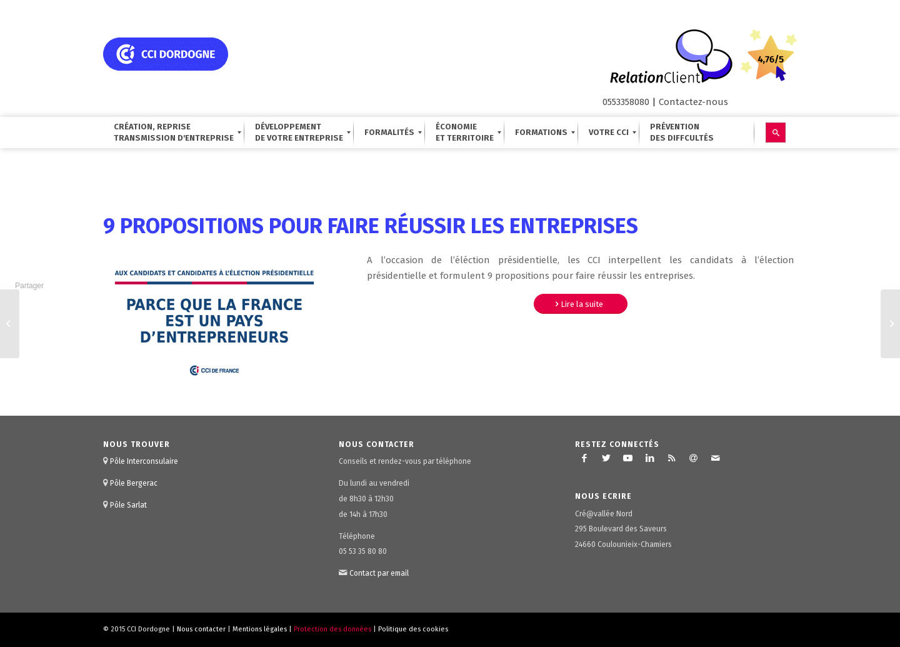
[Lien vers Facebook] (584, 458)
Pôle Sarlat (128, 505)
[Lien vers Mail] (715, 458)
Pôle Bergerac (134, 483)
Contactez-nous (693, 102)
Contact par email (379, 573)
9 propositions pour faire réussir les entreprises (370, 226)
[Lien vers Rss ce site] (671, 458)
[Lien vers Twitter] (606, 458)
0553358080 (625, 102)
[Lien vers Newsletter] (693, 458)
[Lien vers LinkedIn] (650, 458)
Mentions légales (259, 629)
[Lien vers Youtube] (628, 458)
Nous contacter (201, 629)
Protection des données (332, 629)
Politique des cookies (413, 629)
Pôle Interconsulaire (144, 461)
